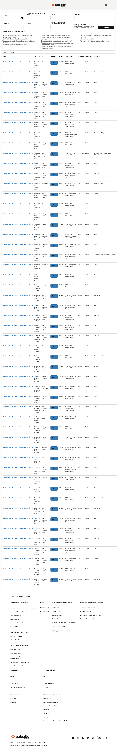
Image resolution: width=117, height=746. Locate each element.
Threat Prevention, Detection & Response (62, 631)
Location (13, 698)
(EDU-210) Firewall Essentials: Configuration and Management (17, 36)
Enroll (54, 63)
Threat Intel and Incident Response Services (91, 603)
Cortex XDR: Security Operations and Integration (56, 38)
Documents (42, 742)
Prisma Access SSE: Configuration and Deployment (96, 36)
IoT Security (14, 626)
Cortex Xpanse (57, 615)
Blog (44, 676)
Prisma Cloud (44, 611)
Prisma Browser (88, 39)
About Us (13, 676)
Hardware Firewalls (16, 636)
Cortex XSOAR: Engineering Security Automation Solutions (56, 47)
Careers (13, 680)
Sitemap (46, 709)
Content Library (48, 683)
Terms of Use (31, 742)
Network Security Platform (19, 602)
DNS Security (14, 619)
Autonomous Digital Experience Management (20, 657)
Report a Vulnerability (50, 706)
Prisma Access (15, 649)
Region (52, 14)
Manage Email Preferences (52, 694)
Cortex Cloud (44, 607)
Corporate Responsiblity (18, 687)
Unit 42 (45, 717)
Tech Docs (46, 713)
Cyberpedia (47, 687)
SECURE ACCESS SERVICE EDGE (20, 645)
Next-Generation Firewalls (19, 632)
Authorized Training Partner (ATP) (36, 14)
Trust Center (21, 742)
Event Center (47, 691)
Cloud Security (43, 603)
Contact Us (14, 683)
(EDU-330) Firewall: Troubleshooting (16, 39)
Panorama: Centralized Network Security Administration (19, 42)
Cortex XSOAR (56, 611)
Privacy (12, 742)
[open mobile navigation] (10, 5)
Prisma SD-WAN (15, 653)
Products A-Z (47, 698)
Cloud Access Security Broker (19, 662)
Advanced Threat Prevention (19, 611)
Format (29, 23)
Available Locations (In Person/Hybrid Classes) (58, 23)
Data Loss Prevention (17, 623)
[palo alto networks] (58, 5)
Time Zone (77, 14)
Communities (47, 680)
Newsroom (13, 702)
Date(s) (5, 15)
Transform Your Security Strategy (90, 615)
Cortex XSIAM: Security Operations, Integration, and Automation (57, 44)
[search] (106, 5)
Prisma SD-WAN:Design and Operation (95, 41)
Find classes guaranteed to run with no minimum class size (85, 27)
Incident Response (86, 611)
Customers (14, 691)
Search (106, 27)
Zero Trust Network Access (19, 666)
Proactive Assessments (88, 607)
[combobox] (27, 18)
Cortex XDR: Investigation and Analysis (56, 35)
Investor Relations (16, 694)
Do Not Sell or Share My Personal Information (58, 721)
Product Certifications (50, 702)
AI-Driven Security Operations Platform (62, 603)
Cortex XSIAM (56, 619)
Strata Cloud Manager (17, 640)
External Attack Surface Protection (63, 622)
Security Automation (58, 626)
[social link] (73, 738)
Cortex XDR (55, 607)
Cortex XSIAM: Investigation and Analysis (57, 41)
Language (6, 23)
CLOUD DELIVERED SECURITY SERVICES (23, 608)
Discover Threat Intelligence (89, 619)
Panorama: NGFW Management (15, 44)
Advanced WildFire (16, 615)
